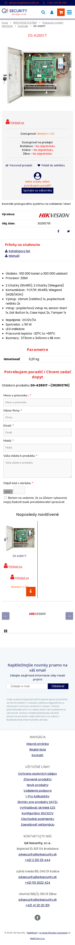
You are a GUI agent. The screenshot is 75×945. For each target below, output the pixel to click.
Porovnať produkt (19, 165)
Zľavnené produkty (37, 779)
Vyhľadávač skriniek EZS (37, 807)
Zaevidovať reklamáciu (37, 824)
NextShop (32, 932)
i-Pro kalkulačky (37, 796)
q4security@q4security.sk (24, 2)
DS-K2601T (20, 556)
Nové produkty (37, 785)
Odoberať (58, 686)
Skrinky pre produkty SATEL (37, 802)
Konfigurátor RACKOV (38, 813)
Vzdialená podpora (37, 790)
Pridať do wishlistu (51, 165)
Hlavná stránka (37, 744)
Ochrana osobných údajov (37, 774)
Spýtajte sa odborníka (37, 190)
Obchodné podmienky (37, 819)
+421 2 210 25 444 (57, 2)
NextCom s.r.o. (37, 938)
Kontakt (37, 755)
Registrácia (37, 749)
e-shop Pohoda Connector (53, 932)
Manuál (14, 256)
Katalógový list (19, 251)
